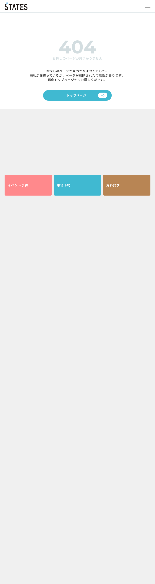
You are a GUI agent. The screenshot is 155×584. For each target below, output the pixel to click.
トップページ (76, 95)
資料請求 (113, 185)
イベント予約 (18, 185)
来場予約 (64, 185)
